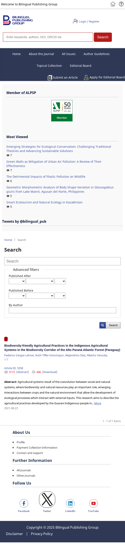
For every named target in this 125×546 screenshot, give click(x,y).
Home (16, 54)
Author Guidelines (97, 54)
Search (113, 325)
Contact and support (30, 453)
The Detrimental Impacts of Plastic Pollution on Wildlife (45, 177)
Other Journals (26, 475)
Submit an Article (65, 77)
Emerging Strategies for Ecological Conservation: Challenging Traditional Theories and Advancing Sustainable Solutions (58, 149)
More (97, 403)
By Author (16, 305)
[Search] (48, 37)
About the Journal (41, 54)
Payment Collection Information (37, 447)
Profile (21, 442)
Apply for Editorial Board (107, 77)
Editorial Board (80, 66)
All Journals (24, 470)
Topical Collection (49, 66)
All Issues (69, 54)
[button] (103, 37)
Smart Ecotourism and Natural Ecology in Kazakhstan (44, 202)
